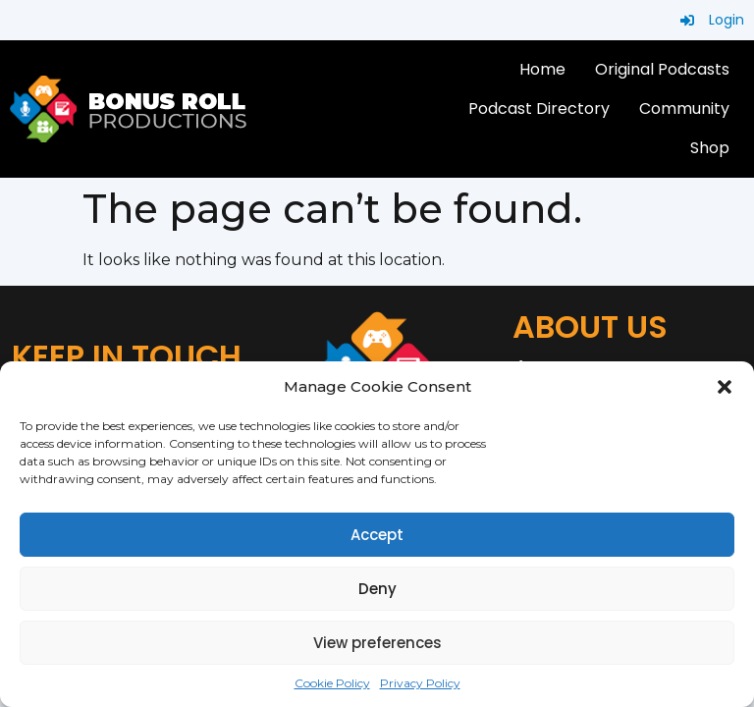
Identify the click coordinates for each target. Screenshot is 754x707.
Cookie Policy (332, 683)
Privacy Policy (420, 683)
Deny (377, 588)
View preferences (377, 642)
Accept (377, 534)
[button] (724, 387)
